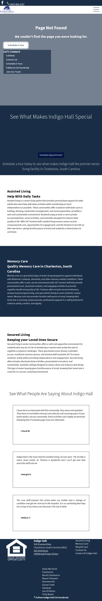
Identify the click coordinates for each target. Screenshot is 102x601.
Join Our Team (13, 71)
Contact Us (11, 59)
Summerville (48, 581)
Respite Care (81, 547)
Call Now (10, 55)
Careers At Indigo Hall (86, 553)
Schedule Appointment (51, 155)
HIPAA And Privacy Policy (46, 553)
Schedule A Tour (16, 45)
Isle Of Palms (48, 591)
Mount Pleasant (50, 578)
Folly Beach (48, 594)
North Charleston (51, 575)
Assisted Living (19, 191)
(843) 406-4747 (15, 4)
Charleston (47, 572)
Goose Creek (48, 584)
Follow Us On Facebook (17, 67)
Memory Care (17, 261)
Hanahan (46, 588)
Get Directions (41, 550)
